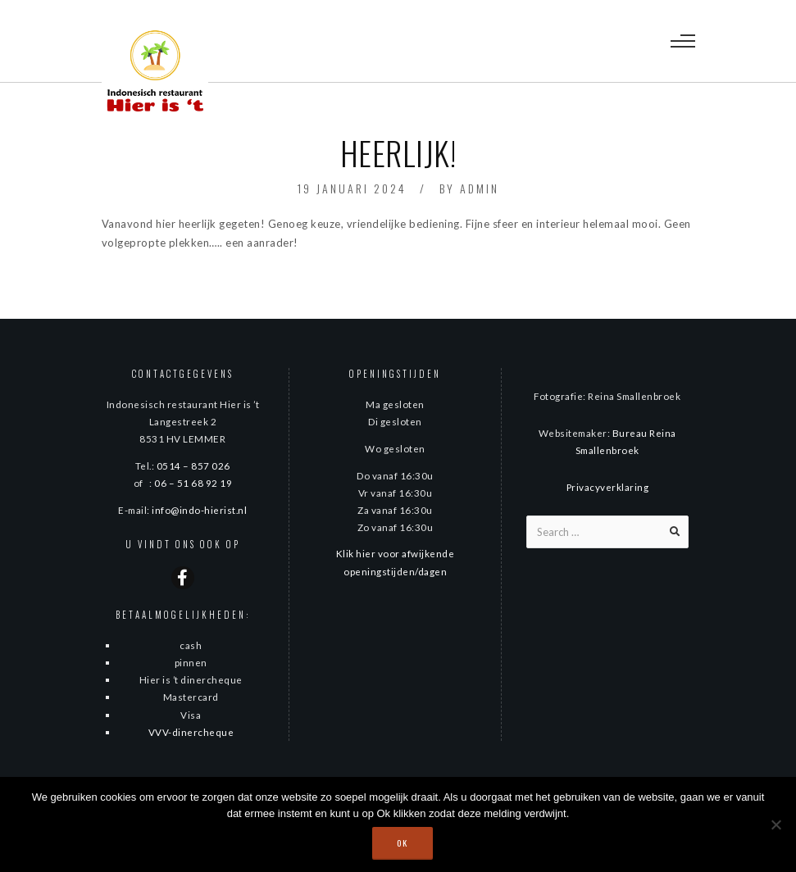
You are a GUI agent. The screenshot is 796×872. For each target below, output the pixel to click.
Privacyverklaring (607, 487)
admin (479, 188)
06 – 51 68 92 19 (193, 482)
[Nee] (775, 824)
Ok (402, 843)
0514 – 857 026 (193, 465)
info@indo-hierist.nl (199, 509)
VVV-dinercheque (191, 732)
